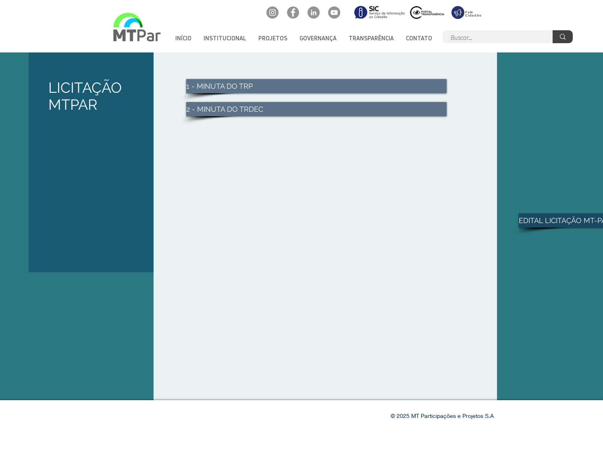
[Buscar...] (493, 38)
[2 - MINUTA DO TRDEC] (316, 109)
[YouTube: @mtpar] (334, 12)
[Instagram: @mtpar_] (272, 12)
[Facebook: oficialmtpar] (293, 12)
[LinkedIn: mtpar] (314, 12)
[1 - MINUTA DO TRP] (316, 86)
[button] (225, 38)
